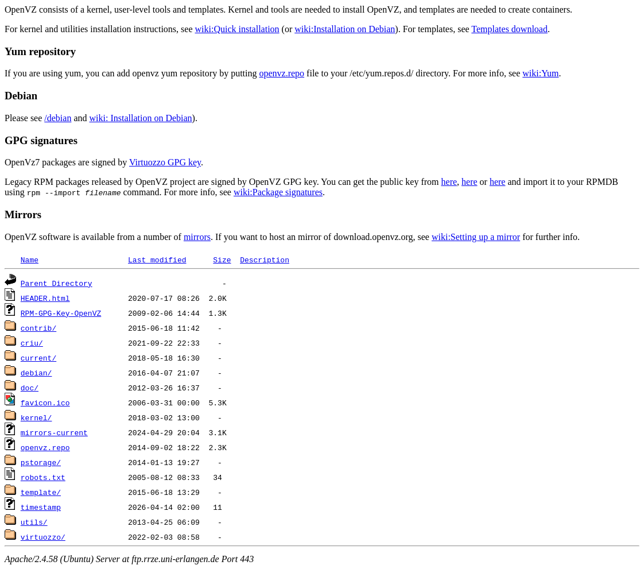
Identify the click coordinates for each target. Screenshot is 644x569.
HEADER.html (45, 298)
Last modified (157, 259)
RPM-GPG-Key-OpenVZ (61, 313)
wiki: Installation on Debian (141, 118)
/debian (57, 118)
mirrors (197, 237)
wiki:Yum (540, 73)
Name (29, 259)
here (449, 182)
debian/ (36, 372)
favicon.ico (45, 402)
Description (264, 259)
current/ (38, 358)
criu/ (32, 343)
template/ (41, 492)
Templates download (509, 29)
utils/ (34, 522)
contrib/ (38, 328)
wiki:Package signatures (278, 192)
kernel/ (36, 417)
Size (222, 259)
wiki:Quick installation (237, 29)
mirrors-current (54, 432)
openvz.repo (281, 73)
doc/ (29, 387)
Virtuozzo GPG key (165, 162)
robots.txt (43, 477)
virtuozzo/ (43, 537)
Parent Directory (56, 283)
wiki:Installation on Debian (344, 29)
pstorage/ (41, 462)
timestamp (41, 507)
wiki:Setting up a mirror (476, 237)
